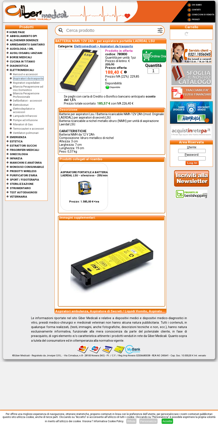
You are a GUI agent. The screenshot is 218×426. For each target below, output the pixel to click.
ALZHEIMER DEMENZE (24, 40)
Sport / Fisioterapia (24, 179)
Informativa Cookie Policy (108, 421)
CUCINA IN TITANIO (22, 61)
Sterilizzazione (21, 183)
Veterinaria (18, 196)
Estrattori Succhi (23, 145)
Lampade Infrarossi (25, 115)
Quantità (153, 65)
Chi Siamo (197, 5)
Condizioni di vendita (203, 15)
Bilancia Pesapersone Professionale (26, 95)
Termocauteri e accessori (28, 128)
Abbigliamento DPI (23, 36)
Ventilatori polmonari (26, 132)
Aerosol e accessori (25, 74)
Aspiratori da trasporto (28, 78)
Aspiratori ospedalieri (26, 82)
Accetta (167, 421)
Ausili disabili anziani (26, 53)
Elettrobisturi (21, 104)
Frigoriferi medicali (24, 149)
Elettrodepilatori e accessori (24, 110)
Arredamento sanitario (27, 44)
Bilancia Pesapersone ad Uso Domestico (28, 88)
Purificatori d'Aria (23, 175)
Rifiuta (131, 421)
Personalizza (148, 421)
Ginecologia (19, 154)
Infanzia (16, 158)
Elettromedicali (22, 70)
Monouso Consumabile (27, 166)
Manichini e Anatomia (26, 162)
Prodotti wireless (23, 171)
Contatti (196, 10)
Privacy (196, 19)
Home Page (15, 32)
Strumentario (20, 188)
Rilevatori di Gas (23, 124)
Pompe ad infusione (25, 120)
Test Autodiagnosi (23, 192)
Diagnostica (19, 65)
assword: (192, 154)
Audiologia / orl (22, 48)
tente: (192, 147)
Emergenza (18, 137)
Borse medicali (21, 57)
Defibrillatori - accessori (27, 100)
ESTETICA (16, 141)
